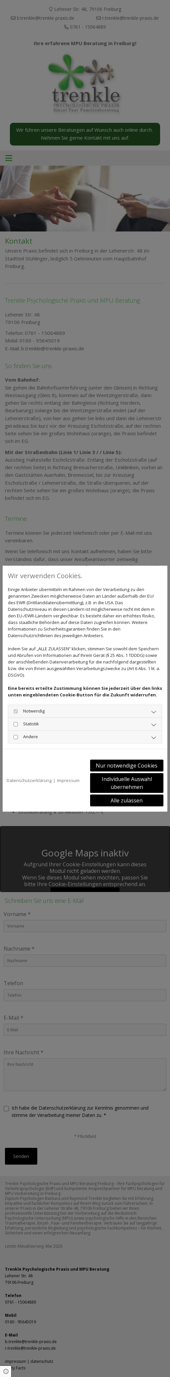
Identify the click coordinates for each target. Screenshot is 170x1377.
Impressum (68, 780)
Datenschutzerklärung (29, 780)
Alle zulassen (127, 800)
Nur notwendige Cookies (126, 765)
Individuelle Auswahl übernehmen (127, 783)
